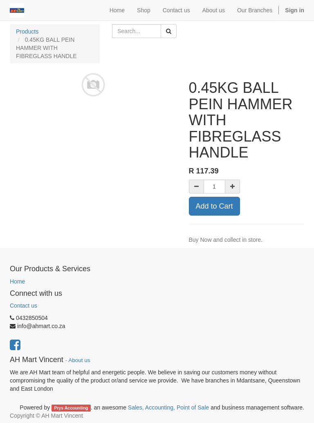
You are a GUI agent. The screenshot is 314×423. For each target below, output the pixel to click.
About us (79, 360)
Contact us (23, 305)
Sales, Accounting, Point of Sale (168, 407)
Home (17, 281)
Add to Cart (214, 206)
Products (27, 31)
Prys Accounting (71, 407)
